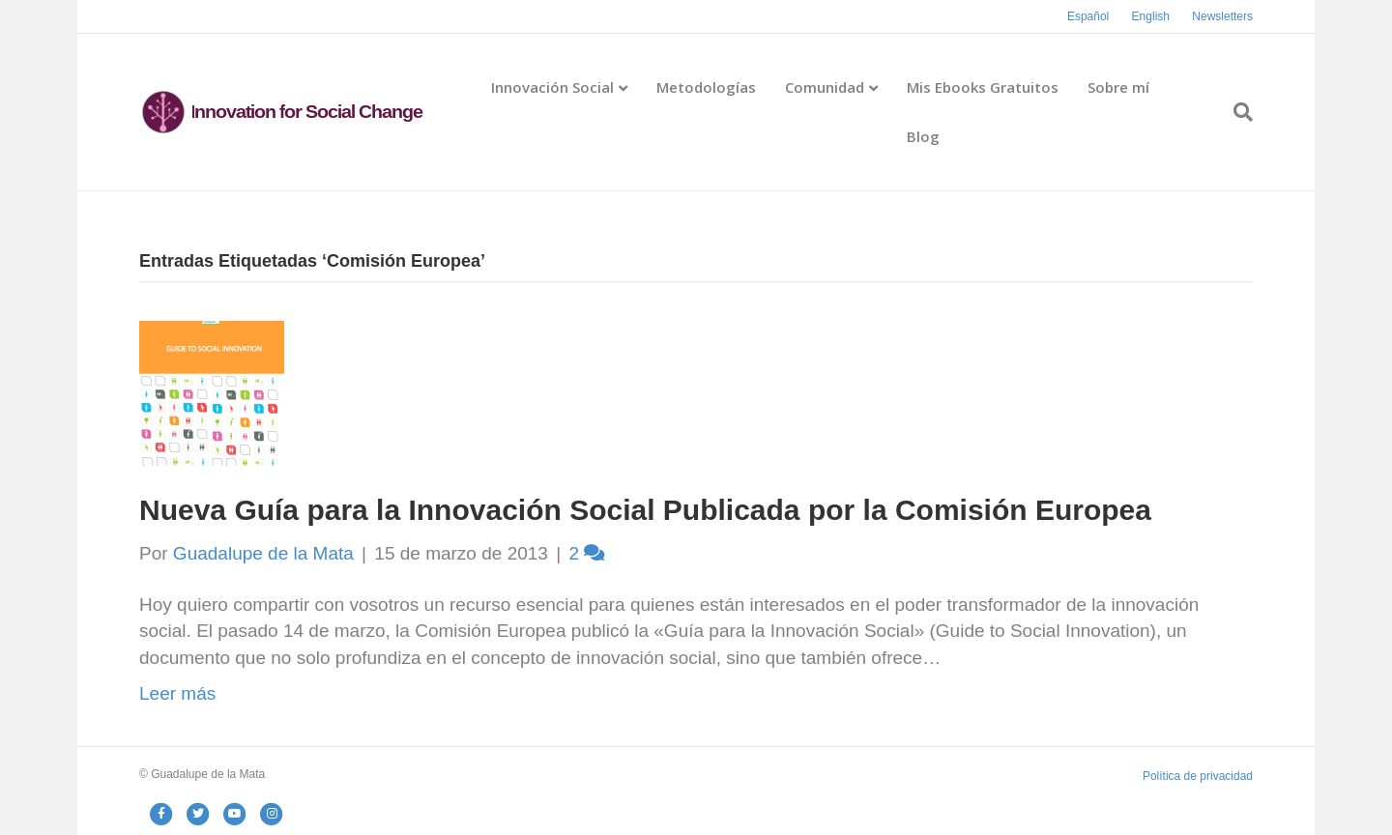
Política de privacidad (1198, 776)
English (1151, 16)
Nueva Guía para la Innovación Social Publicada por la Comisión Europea (645, 510)
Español (1088, 16)
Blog (923, 136)
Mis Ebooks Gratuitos (982, 87)
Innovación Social (552, 87)
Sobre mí (1118, 87)
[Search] (1236, 112)
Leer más (177, 693)
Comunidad (824, 87)
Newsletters (1222, 16)
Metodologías (706, 87)
